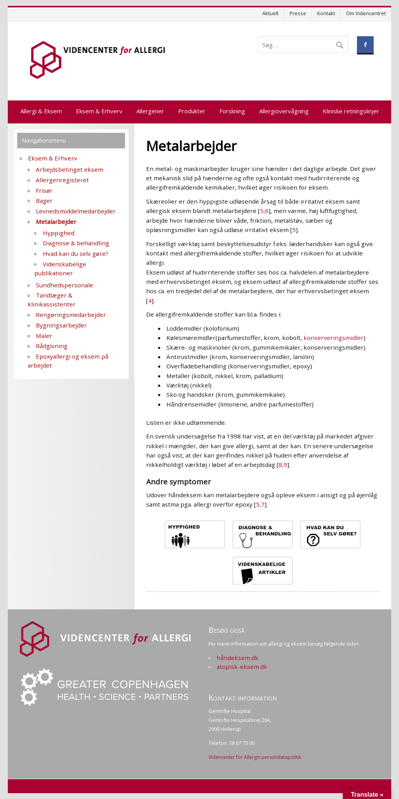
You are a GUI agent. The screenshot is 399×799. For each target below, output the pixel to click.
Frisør (44, 190)
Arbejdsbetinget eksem (69, 169)
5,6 (264, 211)
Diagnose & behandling (76, 243)
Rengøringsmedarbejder (71, 315)
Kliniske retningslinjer (351, 111)
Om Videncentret (366, 13)
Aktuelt (270, 13)
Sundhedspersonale (64, 285)
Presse (298, 13)
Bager (44, 200)
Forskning (232, 111)
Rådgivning (51, 346)
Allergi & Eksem (41, 111)
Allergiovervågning (284, 111)
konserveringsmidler (334, 337)
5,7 (260, 504)
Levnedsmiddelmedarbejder (76, 211)
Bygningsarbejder (61, 325)
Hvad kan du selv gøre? (75, 253)
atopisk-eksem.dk (242, 667)
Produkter (191, 111)
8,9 (283, 464)
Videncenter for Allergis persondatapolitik (254, 757)
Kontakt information (242, 697)
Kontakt (326, 13)
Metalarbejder (56, 221)
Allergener (150, 111)
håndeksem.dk (237, 658)
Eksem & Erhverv (99, 111)
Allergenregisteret (62, 180)
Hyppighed (58, 233)
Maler (44, 336)
